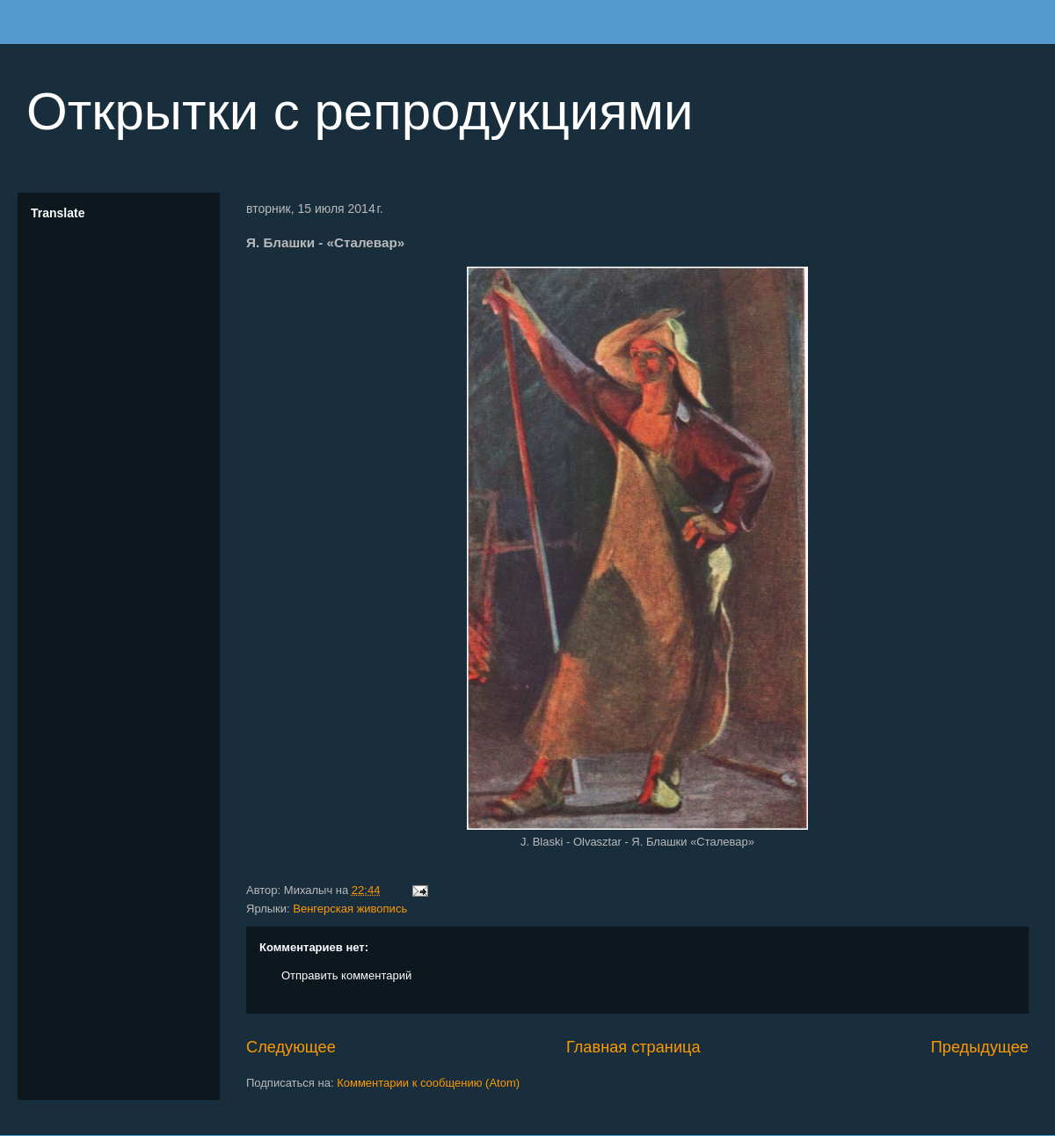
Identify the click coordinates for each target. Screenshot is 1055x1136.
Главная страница (633, 1047)
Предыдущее (980, 1047)
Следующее (291, 1047)
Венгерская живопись (350, 908)
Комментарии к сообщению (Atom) (428, 1082)
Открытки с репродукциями (360, 111)
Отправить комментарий (346, 975)
